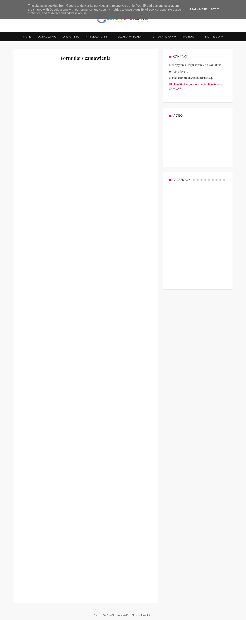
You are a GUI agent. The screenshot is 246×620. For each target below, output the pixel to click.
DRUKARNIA (71, 36)
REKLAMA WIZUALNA (129, 36)
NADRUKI (188, 36)
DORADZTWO (47, 36)
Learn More (198, 9)
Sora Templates (115, 615)
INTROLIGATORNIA (97, 36)
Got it (214, 9)
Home (27, 36)
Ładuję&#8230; (85, 330)
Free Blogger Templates (139, 615)
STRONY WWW (163, 36)
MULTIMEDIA (212, 36)
